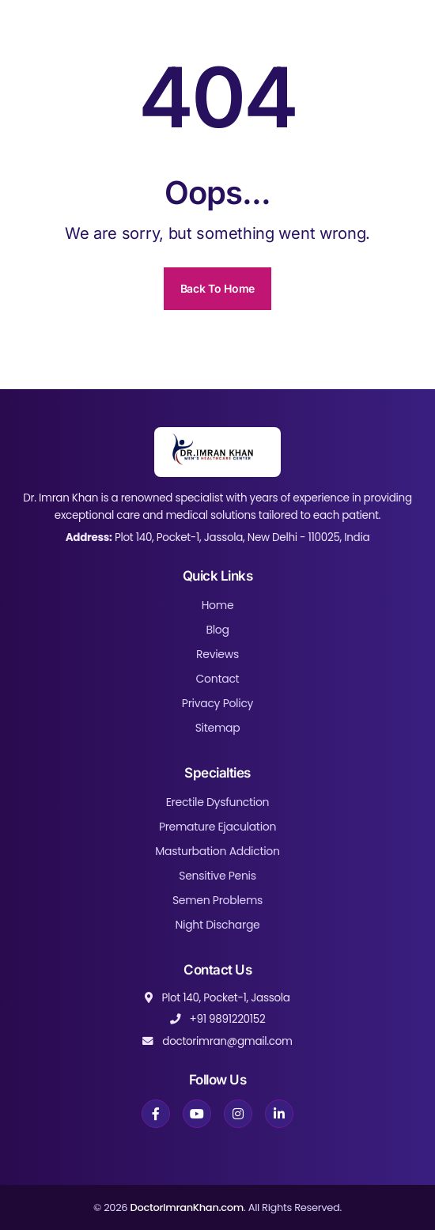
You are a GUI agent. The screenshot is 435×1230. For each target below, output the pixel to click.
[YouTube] (197, 1113)
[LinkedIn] (279, 1113)
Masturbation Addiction (217, 851)
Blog (217, 630)
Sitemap (217, 728)
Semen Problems (217, 900)
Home (218, 605)
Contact (218, 679)
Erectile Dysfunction (218, 802)
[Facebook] (156, 1113)
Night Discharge (218, 925)
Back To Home (217, 288)
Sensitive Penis (217, 876)
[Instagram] (238, 1113)
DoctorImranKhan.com (187, 1207)
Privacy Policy (217, 703)
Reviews (217, 654)
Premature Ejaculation (217, 827)
